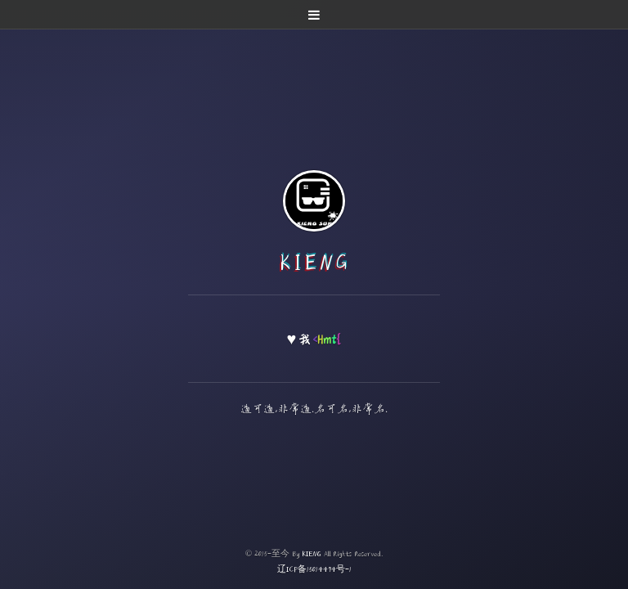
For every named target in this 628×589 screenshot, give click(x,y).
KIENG (314, 262)
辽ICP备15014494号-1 (314, 568)
